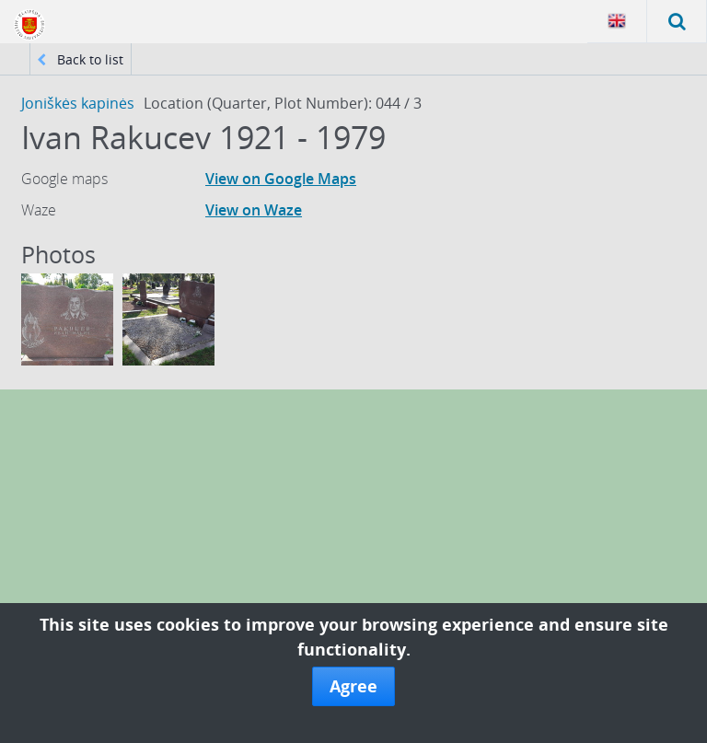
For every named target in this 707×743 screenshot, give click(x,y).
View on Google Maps (280, 178)
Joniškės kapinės (77, 103)
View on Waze (253, 210)
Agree (353, 686)
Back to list (80, 59)
